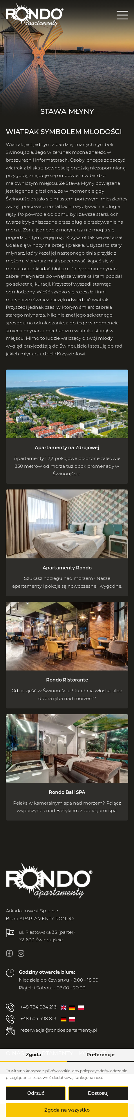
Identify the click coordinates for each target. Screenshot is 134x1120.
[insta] (21, 953)
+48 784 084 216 (31, 1007)
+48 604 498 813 (31, 1019)
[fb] (9, 953)
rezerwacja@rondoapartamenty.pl (51, 1030)
